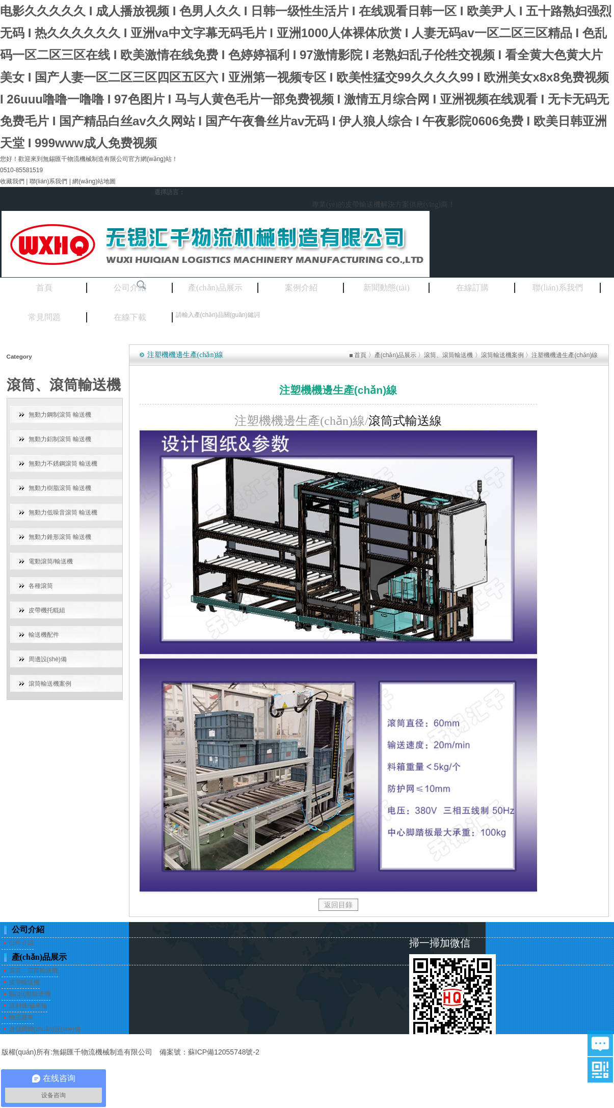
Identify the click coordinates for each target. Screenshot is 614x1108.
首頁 (360, 355)
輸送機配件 (44, 634)
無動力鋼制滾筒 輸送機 (60, 414)
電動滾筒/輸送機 (51, 561)
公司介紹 (21, 943)
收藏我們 (12, 181)
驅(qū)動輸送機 (29, 993)
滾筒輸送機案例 (50, 683)
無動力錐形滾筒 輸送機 (60, 537)
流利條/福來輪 (28, 1005)
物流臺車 (21, 1017)
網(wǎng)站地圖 (94, 181)
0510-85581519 (21, 170)
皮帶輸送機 (24, 982)
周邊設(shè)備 (48, 659)
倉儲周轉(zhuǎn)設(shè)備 (45, 1029)
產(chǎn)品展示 (395, 355)
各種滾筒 (41, 585)
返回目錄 (338, 905)
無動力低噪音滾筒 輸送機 (63, 512)
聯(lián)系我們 (49, 181)
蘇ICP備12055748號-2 (223, 1052)
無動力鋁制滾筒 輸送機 (60, 439)
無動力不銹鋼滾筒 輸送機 (63, 463)
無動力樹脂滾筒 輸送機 (60, 488)
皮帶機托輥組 (47, 610)
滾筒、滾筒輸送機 (448, 355)
